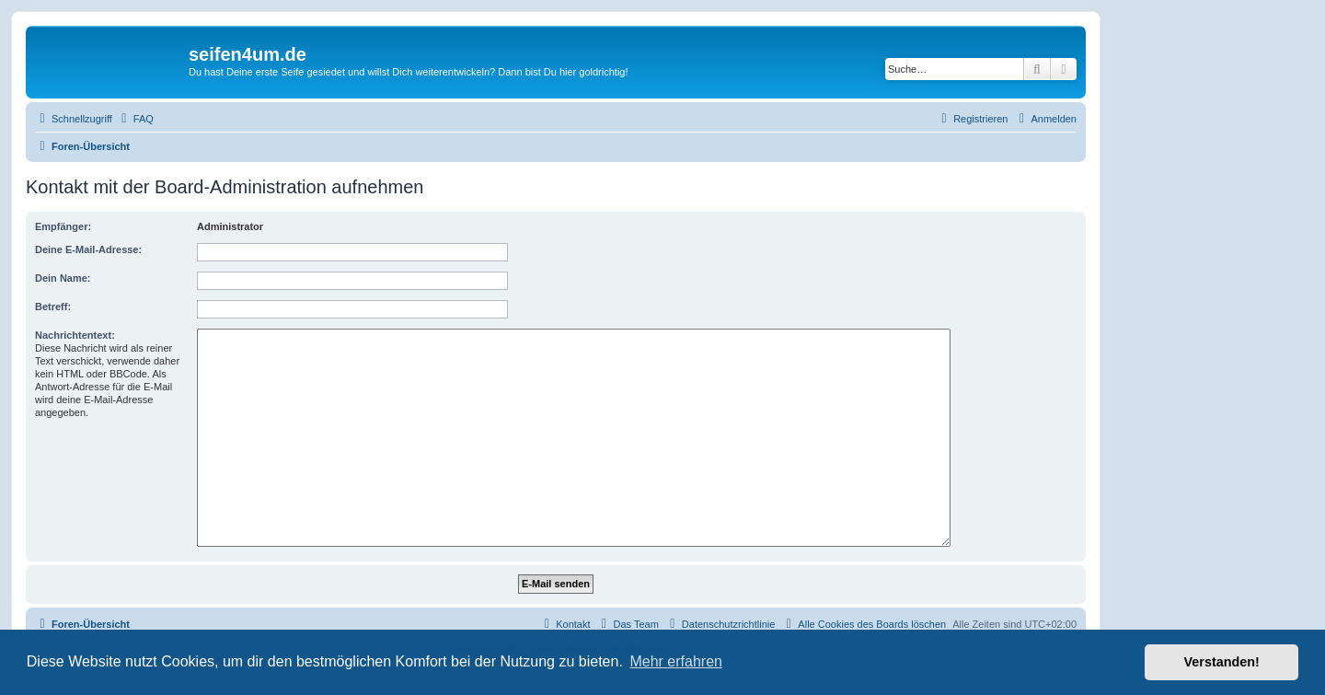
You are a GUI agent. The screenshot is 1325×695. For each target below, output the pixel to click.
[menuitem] (135, 119)
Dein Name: (63, 278)
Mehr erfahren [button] (675, 661)
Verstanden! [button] (1222, 661)
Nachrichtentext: (75, 335)
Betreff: (53, 306)
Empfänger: (63, 226)
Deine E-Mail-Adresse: (88, 249)
